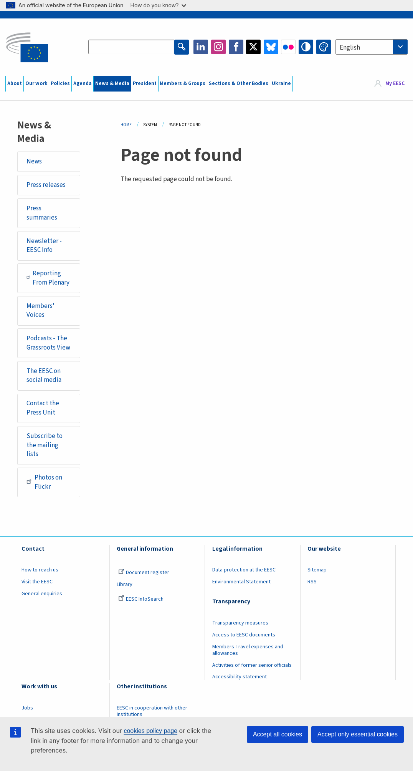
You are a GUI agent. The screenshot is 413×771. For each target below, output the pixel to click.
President (145, 83)
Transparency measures (240, 623)
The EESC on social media (43, 375)
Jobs (27, 708)
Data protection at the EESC (244, 570)
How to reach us (39, 570)
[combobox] (371, 47)
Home (126, 125)
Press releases (46, 185)
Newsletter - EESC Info (44, 245)
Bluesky (271, 47)
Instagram (218, 47)
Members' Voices (40, 310)
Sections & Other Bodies (238, 83)
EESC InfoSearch (141, 599)
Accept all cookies (277, 734)
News (34, 161)
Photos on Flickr (44, 482)
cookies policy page (150, 731)
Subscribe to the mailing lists (44, 445)
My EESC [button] (395, 83)
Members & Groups (182, 83)
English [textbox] (350, 47)
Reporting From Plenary (48, 278)
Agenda (82, 83)
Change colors (323, 47)
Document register (143, 572)
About (14, 83)
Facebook (236, 47)
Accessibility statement (239, 677)
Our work (36, 83)
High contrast (306, 47)
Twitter (253, 47)
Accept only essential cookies (357, 734)
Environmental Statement (241, 582)
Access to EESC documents (243, 635)
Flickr (288, 47)
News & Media (112, 83)
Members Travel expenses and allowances (247, 650)
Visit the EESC (37, 582)
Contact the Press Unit (42, 408)
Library (124, 584)
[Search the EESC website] (131, 47)
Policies (60, 83)
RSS (312, 582)
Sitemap (317, 570)
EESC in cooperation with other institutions (152, 711)
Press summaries (41, 213)
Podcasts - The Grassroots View (48, 343)
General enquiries (41, 594)
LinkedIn (200, 47)
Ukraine (281, 83)
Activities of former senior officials (252, 665)
